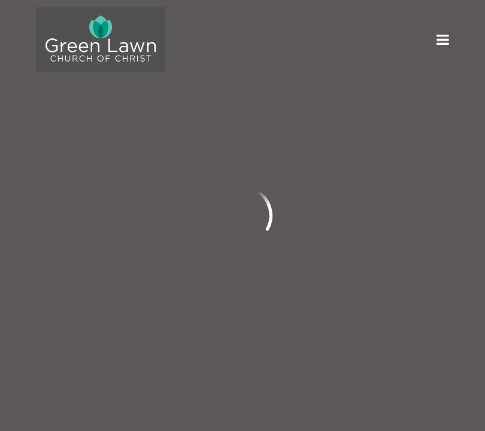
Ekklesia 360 (425, 342)
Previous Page (86, 99)
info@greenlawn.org (84, 207)
